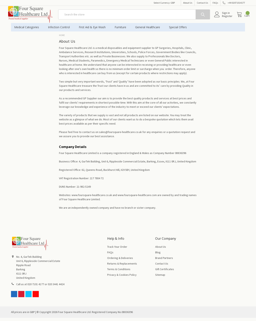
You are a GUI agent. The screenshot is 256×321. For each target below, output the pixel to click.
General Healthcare (149, 30)
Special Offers (178, 30)
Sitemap (160, 278)
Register (223, 18)
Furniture (122, 30)
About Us (187, 2)
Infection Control (60, 30)
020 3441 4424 (56, 287)
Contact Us (202, 2)
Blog (158, 255)
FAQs (215, 2)
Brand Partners (164, 261)
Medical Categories (28, 30)
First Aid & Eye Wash (93, 30)
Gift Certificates (164, 272)
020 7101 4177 (35, 287)
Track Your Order (117, 250)
